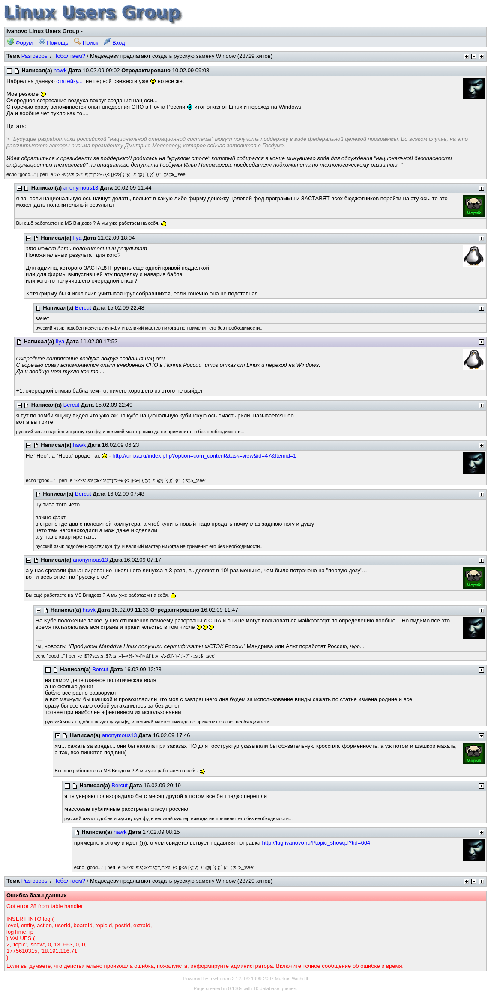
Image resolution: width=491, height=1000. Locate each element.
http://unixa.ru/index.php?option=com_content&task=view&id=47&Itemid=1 (204, 455)
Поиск (86, 42)
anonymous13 (81, 188)
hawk (60, 70)
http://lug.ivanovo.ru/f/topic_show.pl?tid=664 (316, 842)
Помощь (54, 42)
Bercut (83, 307)
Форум (20, 42)
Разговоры (35, 56)
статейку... (69, 81)
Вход (114, 42)
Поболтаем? (69, 56)
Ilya (77, 238)
